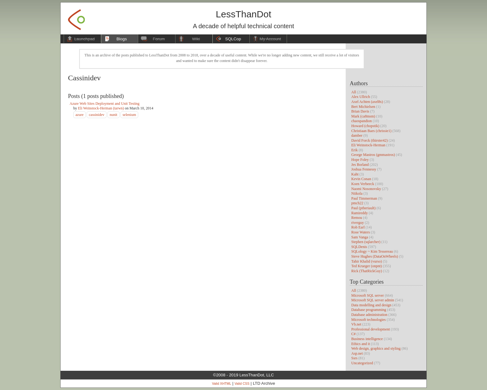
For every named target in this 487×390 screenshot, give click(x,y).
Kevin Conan (361, 179)
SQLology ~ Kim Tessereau (372, 251)
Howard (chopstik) (365, 126)
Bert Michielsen (363, 106)
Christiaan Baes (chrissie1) (371, 131)
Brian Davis (360, 111)
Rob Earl (358, 227)
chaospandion (361, 121)
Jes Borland (360, 164)
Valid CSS (241, 383)
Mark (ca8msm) (363, 116)
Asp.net (357, 353)
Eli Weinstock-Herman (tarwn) (101, 108)
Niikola (356, 193)
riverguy (357, 222)
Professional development (370, 329)
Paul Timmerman (364, 198)
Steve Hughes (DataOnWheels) (374, 256)
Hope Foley (360, 159)
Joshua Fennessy (363, 169)
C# (353, 334)
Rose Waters (360, 232)
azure (79, 115)
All (353, 92)
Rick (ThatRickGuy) (366, 271)
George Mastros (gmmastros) (373, 155)
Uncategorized (362, 363)
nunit (113, 115)
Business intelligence (367, 339)
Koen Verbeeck (362, 184)
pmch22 (357, 203)
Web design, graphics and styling (376, 348)
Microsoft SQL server (367, 295)
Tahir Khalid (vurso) (366, 261)
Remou (356, 217)
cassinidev (96, 115)
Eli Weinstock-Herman (368, 145)
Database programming (368, 310)
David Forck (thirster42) (369, 140)
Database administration (369, 314)
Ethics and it (360, 344)
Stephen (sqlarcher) (365, 242)
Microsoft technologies (368, 319)
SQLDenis (359, 247)
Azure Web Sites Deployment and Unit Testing (104, 103)
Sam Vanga (359, 237)
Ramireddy (359, 213)
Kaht (354, 174)
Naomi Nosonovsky (366, 189)
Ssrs (354, 358)
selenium (129, 115)
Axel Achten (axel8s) (367, 102)
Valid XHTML (221, 383)
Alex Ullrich (360, 97)
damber (356, 135)
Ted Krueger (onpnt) (366, 266)
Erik (354, 150)
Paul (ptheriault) (363, 208)
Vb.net (356, 324)
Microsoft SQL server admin (372, 300)
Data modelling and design (371, 305)
